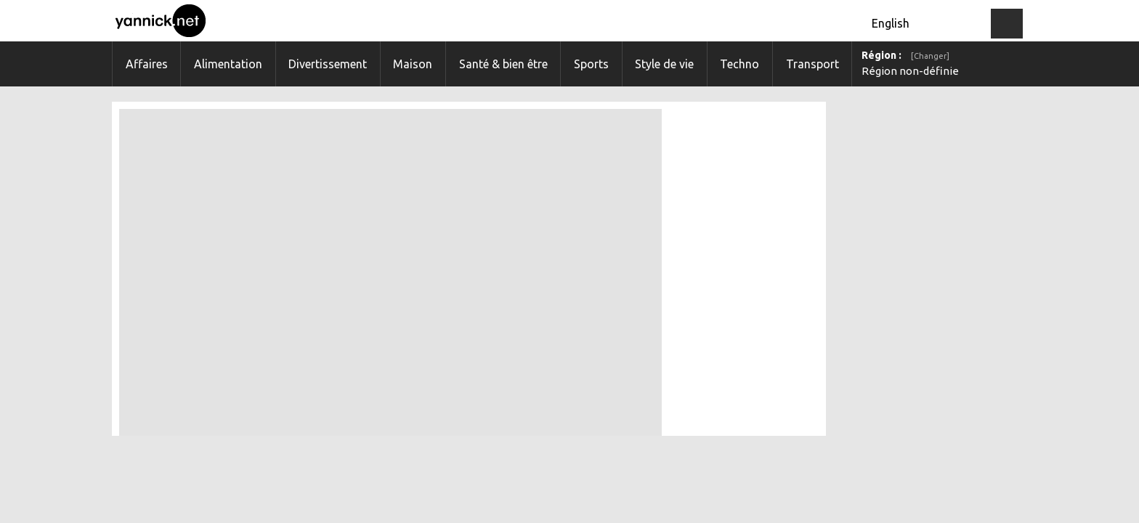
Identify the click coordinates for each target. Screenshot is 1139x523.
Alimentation (228, 63)
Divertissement (327, 63)
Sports (591, 63)
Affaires (147, 63)
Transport (812, 63)
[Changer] (930, 56)
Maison (412, 63)
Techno (739, 63)
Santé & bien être (503, 63)
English (890, 23)
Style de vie (664, 63)
